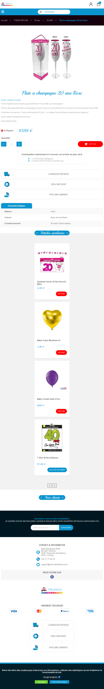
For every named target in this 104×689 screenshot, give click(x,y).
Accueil (4, 20)
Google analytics (50, 677)
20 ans (37, 20)
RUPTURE (90, 144)
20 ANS (50, 20)
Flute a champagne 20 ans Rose (73, 20)
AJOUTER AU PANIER (57, 470)
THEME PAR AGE (21, 20)
